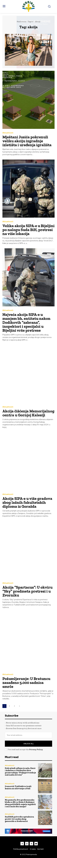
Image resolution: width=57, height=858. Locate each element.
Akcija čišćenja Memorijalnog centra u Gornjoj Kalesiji (28, 413)
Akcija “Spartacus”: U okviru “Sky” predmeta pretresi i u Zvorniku (27, 591)
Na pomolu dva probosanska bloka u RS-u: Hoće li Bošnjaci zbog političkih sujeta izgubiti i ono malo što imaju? (20, 803)
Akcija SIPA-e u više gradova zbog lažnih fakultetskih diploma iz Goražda (27, 502)
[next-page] (19, 706)
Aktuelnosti (7, 133)
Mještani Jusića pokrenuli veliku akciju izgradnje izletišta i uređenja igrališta (27, 141)
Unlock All (28, 744)
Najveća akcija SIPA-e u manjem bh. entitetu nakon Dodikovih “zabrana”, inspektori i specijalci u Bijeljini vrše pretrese (26, 322)
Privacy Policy (36, 749)
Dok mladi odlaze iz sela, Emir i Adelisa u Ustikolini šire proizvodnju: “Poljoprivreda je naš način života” (20, 771)
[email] (28, 735)
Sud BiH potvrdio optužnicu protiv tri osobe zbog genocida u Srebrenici (19, 818)
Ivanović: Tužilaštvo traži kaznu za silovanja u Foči (18, 787)
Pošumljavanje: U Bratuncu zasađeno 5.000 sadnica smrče (26, 682)
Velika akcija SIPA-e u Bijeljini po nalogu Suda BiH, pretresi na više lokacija (28, 229)
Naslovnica (21, 21)
